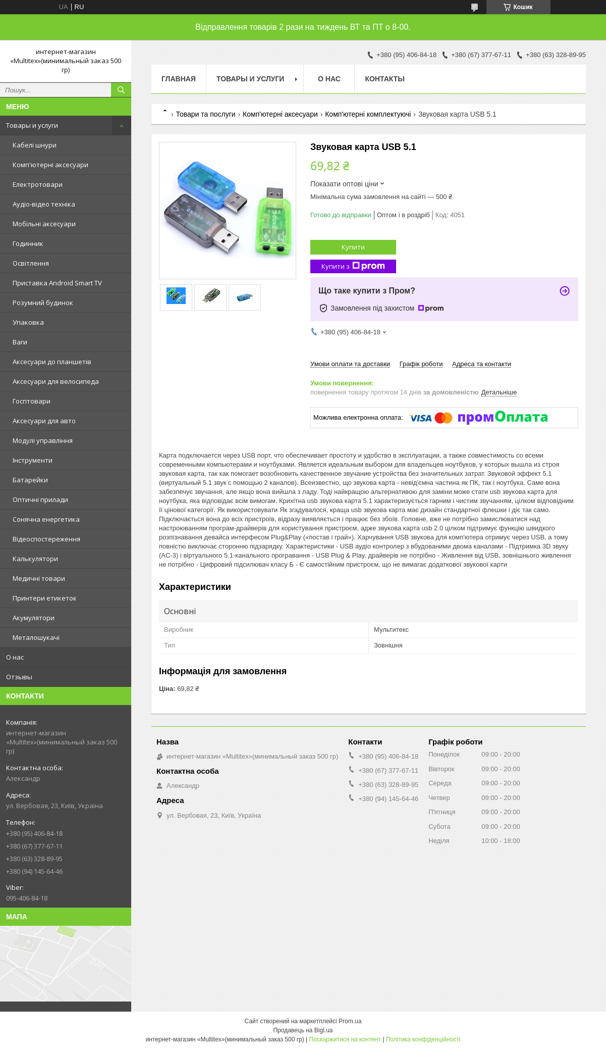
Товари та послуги (205, 114)
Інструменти (32, 460)
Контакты (384, 79)
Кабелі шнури (35, 144)
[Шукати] (121, 89)
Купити (353, 247)
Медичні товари (39, 578)
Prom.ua (350, 1021)
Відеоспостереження (46, 538)
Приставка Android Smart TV (57, 282)
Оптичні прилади (40, 499)
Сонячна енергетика (46, 519)
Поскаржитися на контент (345, 1039)
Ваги (20, 341)
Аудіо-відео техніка (44, 204)
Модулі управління (43, 440)
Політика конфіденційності (423, 1039)
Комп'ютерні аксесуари (50, 164)
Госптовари (31, 401)
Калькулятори (35, 558)
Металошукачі (36, 637)
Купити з (353, 266)
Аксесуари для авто (44, 420)
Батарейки (30, 479)
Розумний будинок (43, 302)
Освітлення (31, 263)
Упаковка (28, 322)
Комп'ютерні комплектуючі (368, 114)
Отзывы (19, 676)
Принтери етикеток (45, 598)
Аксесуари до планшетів (52, 361)
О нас (15, 657)
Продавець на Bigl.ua (303, 1030)
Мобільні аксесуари (44, 223)
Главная (178, 79)
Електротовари (38, 184)
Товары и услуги (32, 125)
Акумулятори (33, 617)
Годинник (28, 243)
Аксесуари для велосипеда (56, 381)
